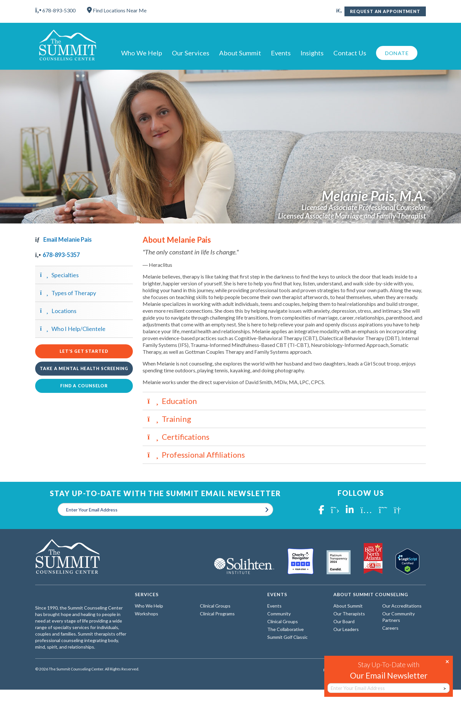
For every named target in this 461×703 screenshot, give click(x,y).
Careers (390, 628)
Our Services (190, 53)
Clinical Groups (215, 606)
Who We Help (141, 53)
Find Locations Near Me (117, 10)
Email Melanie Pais (63, 239)
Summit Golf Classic (287, 637)
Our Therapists (349, 613)
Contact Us (349, 53)
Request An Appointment (385, 11)
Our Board (344, 621)
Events (281, 53)
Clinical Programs (217, 613)
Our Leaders (346, 629)
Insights (312, 53)
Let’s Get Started (84, 351)
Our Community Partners (398, 617)
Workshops (146, 613)
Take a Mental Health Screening (84, 368)
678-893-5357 (57, 254)
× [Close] (447, 661)
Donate (397, 53)
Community (279, 613)
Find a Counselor (84, 385)
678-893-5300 (55, 10)
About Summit (240, 53)
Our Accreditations (402, 606)
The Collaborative (285, 629)
